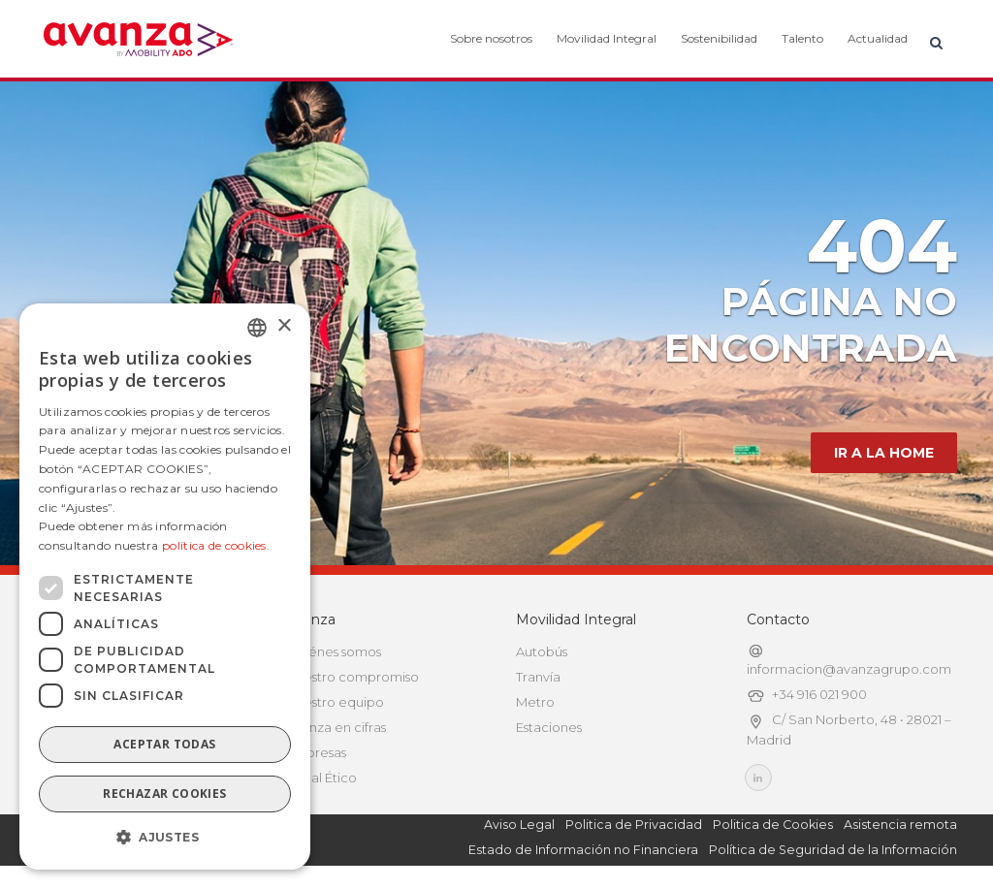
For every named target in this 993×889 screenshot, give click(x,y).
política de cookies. (216, 545)
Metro (535, 702)
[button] (165, 837)
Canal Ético (321, 777)
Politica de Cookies (773, 824)
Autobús (541, 651)
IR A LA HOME (884, 452)
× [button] (283, 326)
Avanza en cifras (336, 727)
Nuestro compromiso (352, 676)
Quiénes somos (333, 651)
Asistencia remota (900, 824)
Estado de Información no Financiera (583, 849)
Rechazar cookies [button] (164, 793)
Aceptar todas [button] (164, 744)
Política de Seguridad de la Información (833, 849)
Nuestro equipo (335, 702)
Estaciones (549, 727)
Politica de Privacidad (633, 824)
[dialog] (164, 586)
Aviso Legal (519, 824)
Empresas (316, 752)
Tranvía (538, 676)
